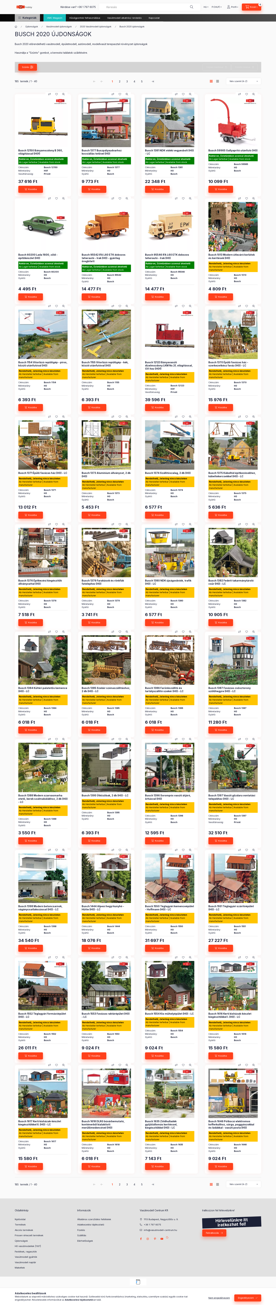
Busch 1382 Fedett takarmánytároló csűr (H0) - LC (231, 582)
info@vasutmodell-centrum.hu (160, 1230)
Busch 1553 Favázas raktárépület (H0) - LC (106, 1015)
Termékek (20, 1224)
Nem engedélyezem (219, 1298)
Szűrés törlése (242, 67)
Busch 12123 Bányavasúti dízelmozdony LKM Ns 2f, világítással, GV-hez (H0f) (169, 365)
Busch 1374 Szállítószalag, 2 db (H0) (168, 472)
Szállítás (81, 1235)
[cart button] (251, 7)
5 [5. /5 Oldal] (142, 81)
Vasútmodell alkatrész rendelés (124, 17)
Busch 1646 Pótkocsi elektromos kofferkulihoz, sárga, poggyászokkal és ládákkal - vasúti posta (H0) (231, 1124)
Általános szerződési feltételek (94, 1219)
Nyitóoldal (20, 1219)
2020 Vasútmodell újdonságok (95, 26)
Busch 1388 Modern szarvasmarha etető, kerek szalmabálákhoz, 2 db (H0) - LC (43, 798)
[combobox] (149, 7)
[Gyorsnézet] (63, 94)
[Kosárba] (30, 189)
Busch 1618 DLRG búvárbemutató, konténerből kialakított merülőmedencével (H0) (103, 1124)
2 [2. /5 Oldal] (119, 81)
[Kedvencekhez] (56, 94)
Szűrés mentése (214, 67)
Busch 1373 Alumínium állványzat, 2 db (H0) (106, 474)
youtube (161, 1238)
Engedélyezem (246, 1298)
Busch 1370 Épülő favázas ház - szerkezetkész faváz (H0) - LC (228, 364)
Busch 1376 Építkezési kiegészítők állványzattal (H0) (40, 582)
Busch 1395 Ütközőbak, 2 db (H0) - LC (105, 795)
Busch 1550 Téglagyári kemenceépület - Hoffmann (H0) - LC (169, 908)
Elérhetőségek (85, 1240)
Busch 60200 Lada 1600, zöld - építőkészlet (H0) (38, 256)
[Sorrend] (243, 81)
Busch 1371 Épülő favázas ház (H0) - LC (42, 472)
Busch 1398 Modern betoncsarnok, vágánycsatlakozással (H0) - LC (40, 908)
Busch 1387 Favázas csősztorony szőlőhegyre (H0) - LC (229, 689)
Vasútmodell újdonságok (59, 26)
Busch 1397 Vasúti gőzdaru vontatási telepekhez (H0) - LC (231, 797)
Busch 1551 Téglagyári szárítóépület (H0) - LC (231, 908)
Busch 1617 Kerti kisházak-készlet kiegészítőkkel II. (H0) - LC (39, 1123)
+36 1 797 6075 (86, 6)
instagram (147, 1238)
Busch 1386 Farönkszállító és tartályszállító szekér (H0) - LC (164, 689)
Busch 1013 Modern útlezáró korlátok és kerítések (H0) (231, 256)
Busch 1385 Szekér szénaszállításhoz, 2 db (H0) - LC (106, 689)
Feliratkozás (212, 1232)
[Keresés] (192, 7)
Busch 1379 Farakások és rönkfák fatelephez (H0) (103, 582)
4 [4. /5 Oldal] (134, 81)
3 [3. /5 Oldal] (127, 81)
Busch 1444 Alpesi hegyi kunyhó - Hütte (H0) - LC (103, 908)
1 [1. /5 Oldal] (112, 81)
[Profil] (232, 7)
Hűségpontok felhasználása (84, 17)
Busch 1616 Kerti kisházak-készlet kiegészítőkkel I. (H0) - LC (229, 1015)
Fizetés (81, 1230)
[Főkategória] (16, 26)
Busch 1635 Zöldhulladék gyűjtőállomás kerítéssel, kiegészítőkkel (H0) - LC (161, 1124)
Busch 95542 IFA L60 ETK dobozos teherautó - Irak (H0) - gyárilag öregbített (104, 258)
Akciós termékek (24, 1230)
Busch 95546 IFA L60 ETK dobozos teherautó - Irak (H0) (167, 256)
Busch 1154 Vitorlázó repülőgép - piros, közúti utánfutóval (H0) (42, 364)
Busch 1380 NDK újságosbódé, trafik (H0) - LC (168, 582)
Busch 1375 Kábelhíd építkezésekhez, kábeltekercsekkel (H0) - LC (232, 474)
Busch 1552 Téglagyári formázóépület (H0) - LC (42, 1015)
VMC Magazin (54, 17)
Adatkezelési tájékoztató (90, 1224)
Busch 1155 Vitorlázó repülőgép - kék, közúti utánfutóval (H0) (105, 364)
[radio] (217, 81)
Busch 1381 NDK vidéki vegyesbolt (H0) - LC (169, 152)
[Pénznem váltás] (216, 7)
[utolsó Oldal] (152, 81)
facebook (140, 1238)
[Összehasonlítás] (49, 94)
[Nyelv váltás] (205, 7)
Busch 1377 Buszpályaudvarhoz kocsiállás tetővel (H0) (102, 152)
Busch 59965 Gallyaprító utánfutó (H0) (233, 150)
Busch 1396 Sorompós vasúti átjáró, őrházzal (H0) (168, 797)
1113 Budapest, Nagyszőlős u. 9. (161, 1219)
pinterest (154, 1238)
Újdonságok (31, 26)
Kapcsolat (154, 17)
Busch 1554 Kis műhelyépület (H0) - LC (169, 1013)
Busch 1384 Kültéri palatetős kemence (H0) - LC (42, 689)
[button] (27, 17)
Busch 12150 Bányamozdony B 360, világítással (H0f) (40, 152)
